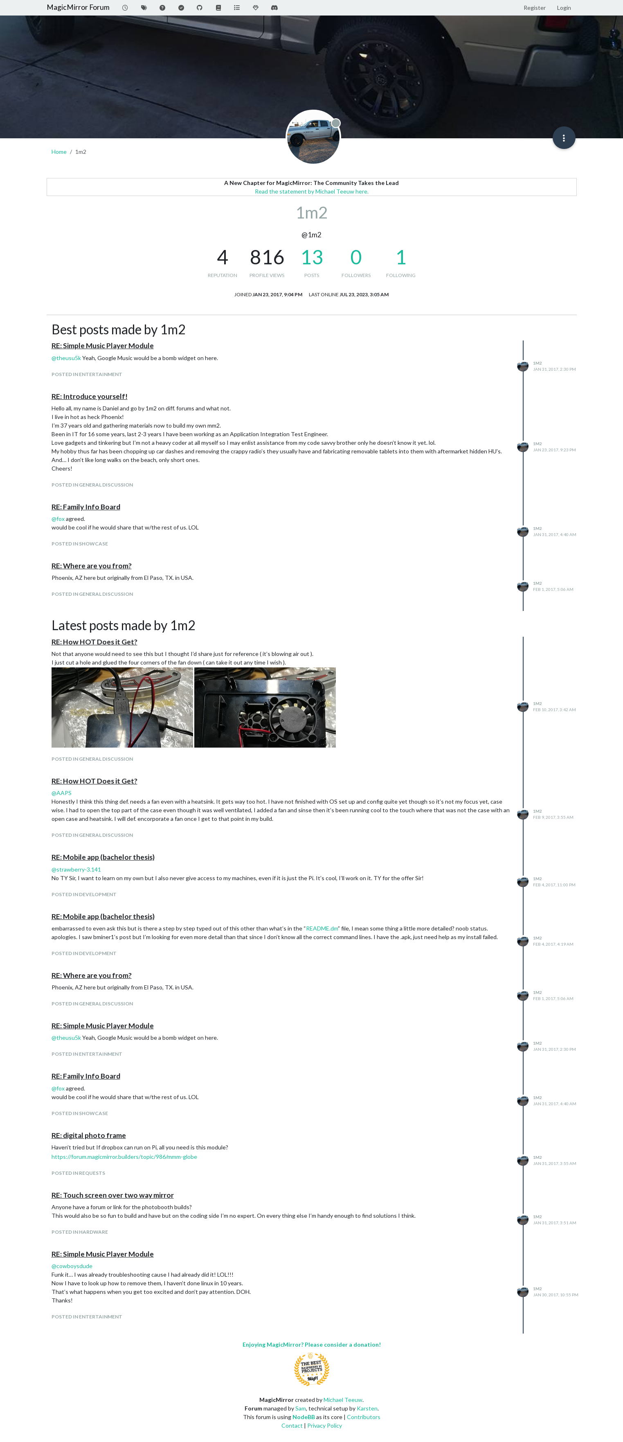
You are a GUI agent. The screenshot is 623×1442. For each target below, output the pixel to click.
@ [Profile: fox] (58, 518)
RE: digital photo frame (89, 1135)
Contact (292, 1425)
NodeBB (303, 1416)
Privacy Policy (324, 1425)
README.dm (322, 928)
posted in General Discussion (92, 485)
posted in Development (84, 894)
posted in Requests (78, 1173)
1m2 (537, 362)
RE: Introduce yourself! (90, 396)
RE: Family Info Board (86, 506)
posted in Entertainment (87, 374)
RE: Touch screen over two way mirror (113, 1195)
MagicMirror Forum (78, 7)
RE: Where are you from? (92, 565)
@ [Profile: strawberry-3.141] (76, 869)
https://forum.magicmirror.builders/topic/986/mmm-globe (124, 1156)
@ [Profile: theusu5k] (66, 357)
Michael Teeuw (343, 1399)
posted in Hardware (80, 1232)
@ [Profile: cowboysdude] (72, 1265)
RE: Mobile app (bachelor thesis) (103, 857)
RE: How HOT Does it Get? (94, 642)
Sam (300, 1408)
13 (311, 256)
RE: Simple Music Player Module (103, 345)
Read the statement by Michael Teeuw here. (312, 191)
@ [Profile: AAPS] (62, 792)
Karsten (367, 1408)
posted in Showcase (80, 544)
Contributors (363, 1416)
